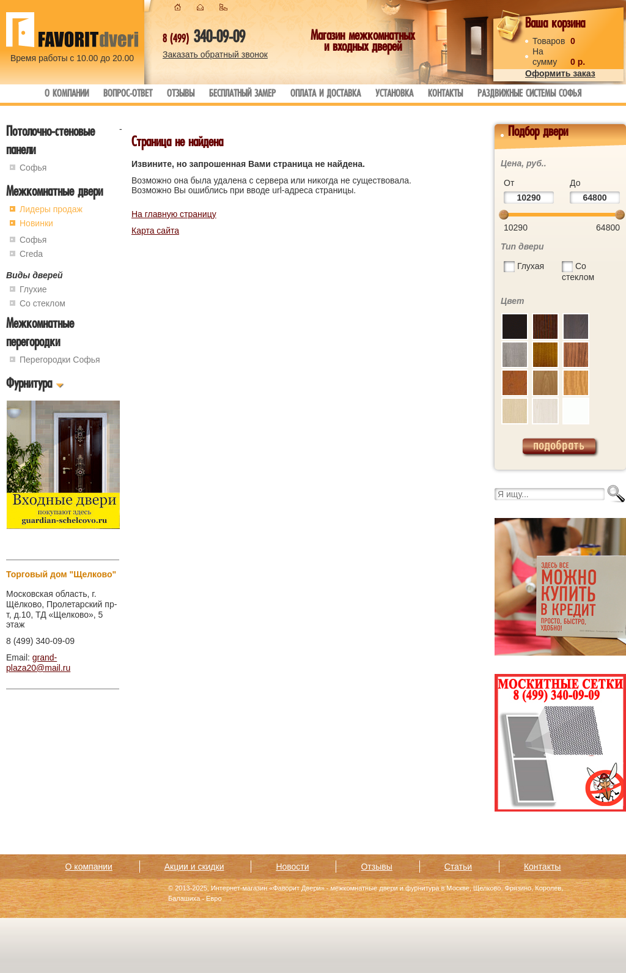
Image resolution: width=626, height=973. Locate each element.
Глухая (530, 266)
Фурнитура (29, 385)
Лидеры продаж (51, 209)
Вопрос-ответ (127, 94)
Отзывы (180, 94)
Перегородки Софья (60, 359)
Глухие (33, 289)
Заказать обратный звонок (215, 54)
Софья (33, 167)
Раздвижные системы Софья (529, 94)
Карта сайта (155, 230)
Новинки (36, 223)
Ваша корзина (555, 24)
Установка (394, 94)
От (509, 183)
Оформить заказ (560, 73)
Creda (31, 254)
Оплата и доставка (325, 94)
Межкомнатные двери (54, 193)
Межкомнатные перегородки (40, 334)
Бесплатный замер (242, 94)
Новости (292, 866)
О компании (67, 94)
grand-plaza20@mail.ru (38, 663)
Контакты (445, 94)
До (575, 183)
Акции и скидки (194, 866)
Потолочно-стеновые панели (50, 142)
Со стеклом (42, 303)
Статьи (458, 866)
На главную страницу (173, 214)
